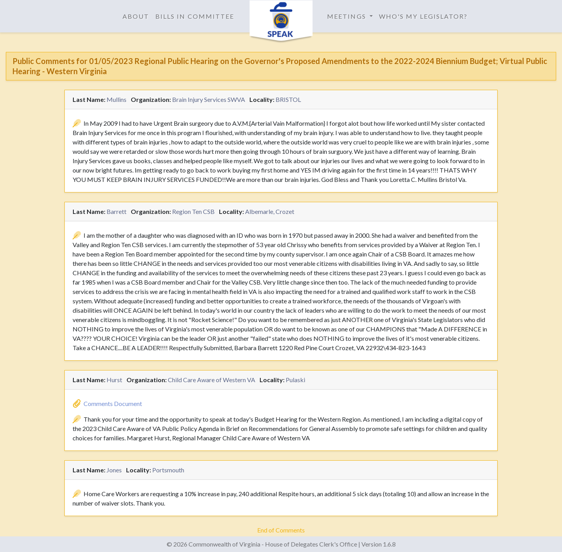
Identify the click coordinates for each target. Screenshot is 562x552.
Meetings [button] (347, 16)
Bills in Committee (194, 16)
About (136, 16)
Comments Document (113, 403)
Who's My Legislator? (423, 16)
